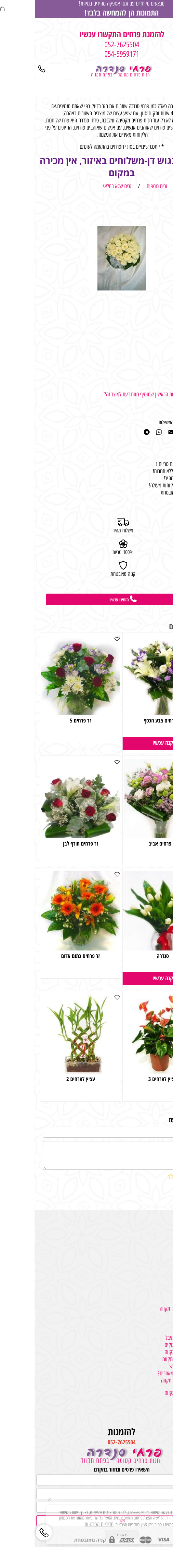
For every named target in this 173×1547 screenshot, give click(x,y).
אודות (168, 1407)
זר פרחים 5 (45, 720)
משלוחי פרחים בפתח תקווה (149, 1308)
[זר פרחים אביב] (127, 836)
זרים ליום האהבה (158, 1281)
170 (161, 730)
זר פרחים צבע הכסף (128, 720)
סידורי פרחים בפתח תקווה (150, 1359)
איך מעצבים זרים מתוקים (151, 1344)
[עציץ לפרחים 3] (127, 1071)
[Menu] (166, 69)
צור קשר (165, 1414)
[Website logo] (86, 70)
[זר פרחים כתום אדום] (45, 948)
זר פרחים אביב (127, 843)
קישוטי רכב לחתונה (156, 1267)
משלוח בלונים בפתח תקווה (149, 1380)
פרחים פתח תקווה (157, 1330)
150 (161, 966)
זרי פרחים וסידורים (156, 1238)
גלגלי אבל (164, 1274)
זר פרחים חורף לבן (45, 843)
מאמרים (166, 1400)
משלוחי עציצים (159, 1245)
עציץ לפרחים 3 (127, 1079)
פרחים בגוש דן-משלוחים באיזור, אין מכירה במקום (86, 166)
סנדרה (128, 956)
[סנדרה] (127, 948)
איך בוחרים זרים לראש (153, 1366)
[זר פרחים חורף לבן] (45, 836)
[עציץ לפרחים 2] (45, 1071)
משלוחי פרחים (160, 1224)
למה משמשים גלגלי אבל (151, 1337)
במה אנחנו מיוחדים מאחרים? (148, 1373)
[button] (127, 743)
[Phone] (6, 69)
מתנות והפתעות (159, 1253)
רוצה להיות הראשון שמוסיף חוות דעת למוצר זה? (111, 394)
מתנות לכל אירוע (158, 1231)
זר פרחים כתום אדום (45, 956)
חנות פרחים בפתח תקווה (151, 1352)
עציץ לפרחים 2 (45, 1079)
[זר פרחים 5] (45, 713)
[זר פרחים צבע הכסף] (127, 713)
